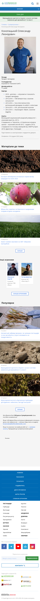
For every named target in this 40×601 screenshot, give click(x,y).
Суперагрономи (13, 24)
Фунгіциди (6, 510)
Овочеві (23, 510)
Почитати (20, 481)
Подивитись (20, 485)
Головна (4, 24)
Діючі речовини (20, 490)
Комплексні (24, 529)
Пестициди (7, 503)
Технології (20, 477)
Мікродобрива (25, 532)
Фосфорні (24, 523)
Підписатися (32, 558)
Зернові (5, 529)
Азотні (23, 520)
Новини (20, 473)
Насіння (6, 526)
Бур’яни (6, 523)
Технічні (23, 507)
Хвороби (24, 536)
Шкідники (25, 513)
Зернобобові (7, 532)
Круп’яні (23, 503)
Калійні (23, 526)
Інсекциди (6, 513)
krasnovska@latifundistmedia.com (14, 424)
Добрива (24, 516)
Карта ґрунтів (20, 494)
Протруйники (7, 520)
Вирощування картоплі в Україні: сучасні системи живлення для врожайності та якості (20, 19)
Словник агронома (20, 498)
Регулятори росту (8, 516)
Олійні (5, 536)
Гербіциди (6, 507)
